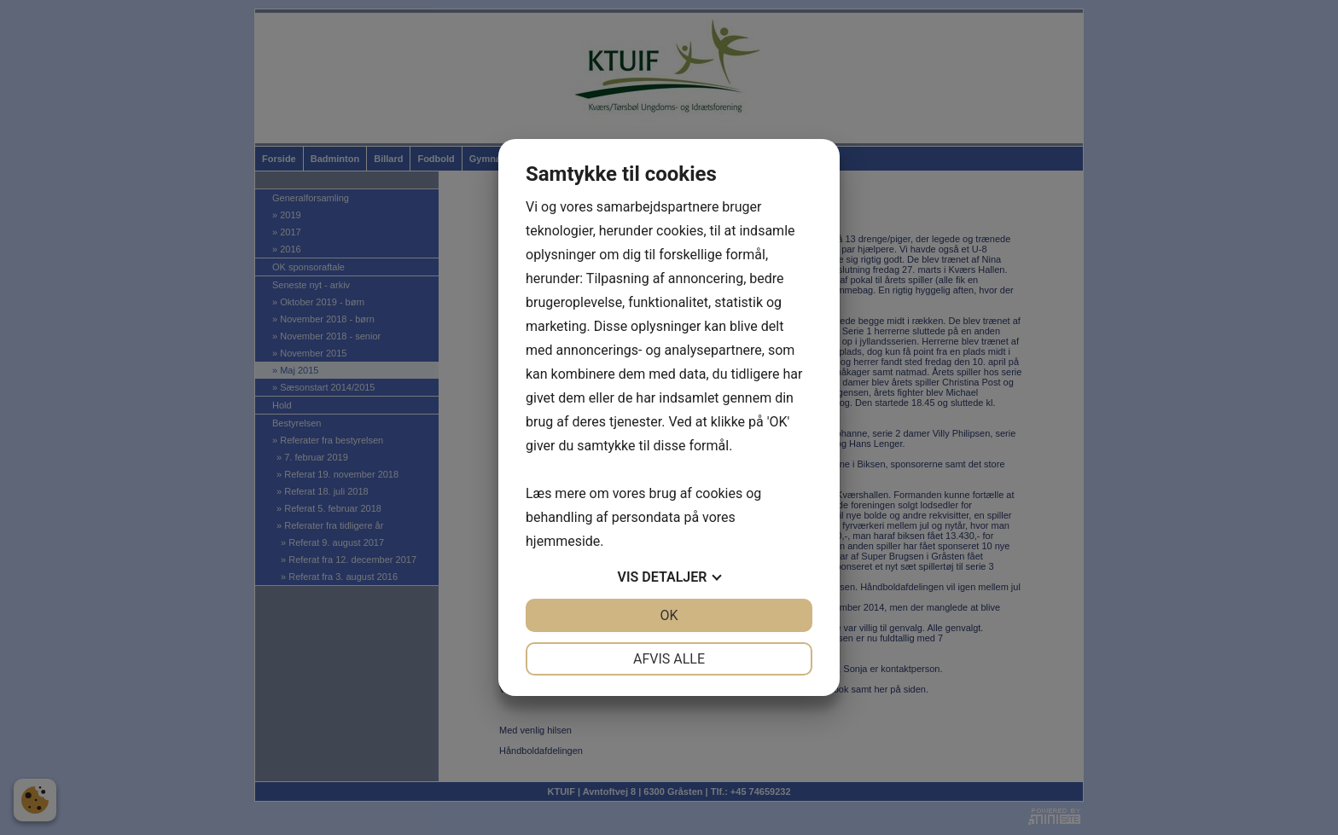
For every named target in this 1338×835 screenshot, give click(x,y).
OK (669, 615)
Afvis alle (669, 659)
